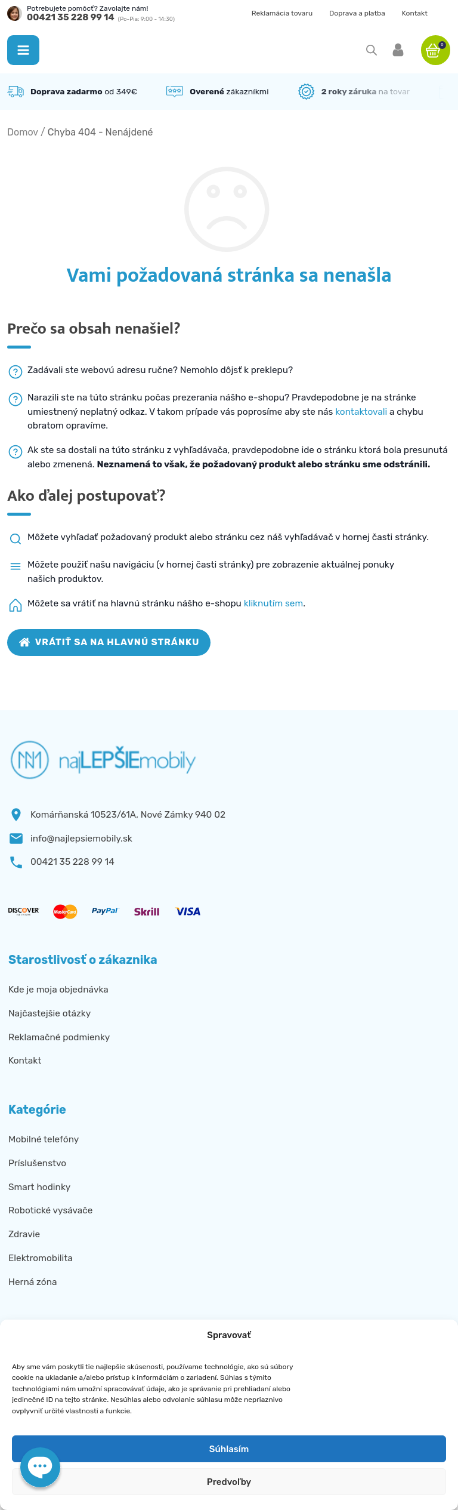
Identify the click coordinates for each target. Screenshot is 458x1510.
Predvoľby (229, 1482)
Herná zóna (32, 1282)
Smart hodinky (39, 1187)
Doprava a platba (357, 13)
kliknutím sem (274, 603)
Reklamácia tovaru (282, 13)
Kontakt (415, 13)
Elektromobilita (40, 1258)
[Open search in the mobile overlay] (371, 50)
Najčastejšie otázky (49, 1013)
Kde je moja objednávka (58, 989)
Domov (22, 132)
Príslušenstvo (37, 1163)
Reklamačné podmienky (59, 1037)
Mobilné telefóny (43, 1139)
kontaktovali (361, 411)
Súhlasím (229, 1449)
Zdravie (24, 1234)
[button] (23, 50)
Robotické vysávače (50, 1210)
